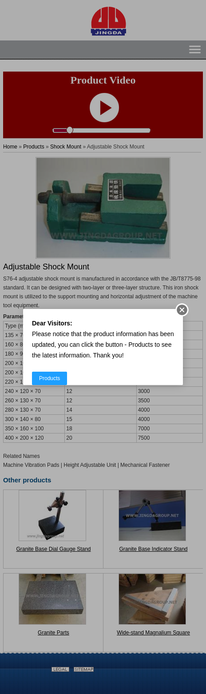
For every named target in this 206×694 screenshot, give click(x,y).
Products (49, 378)
